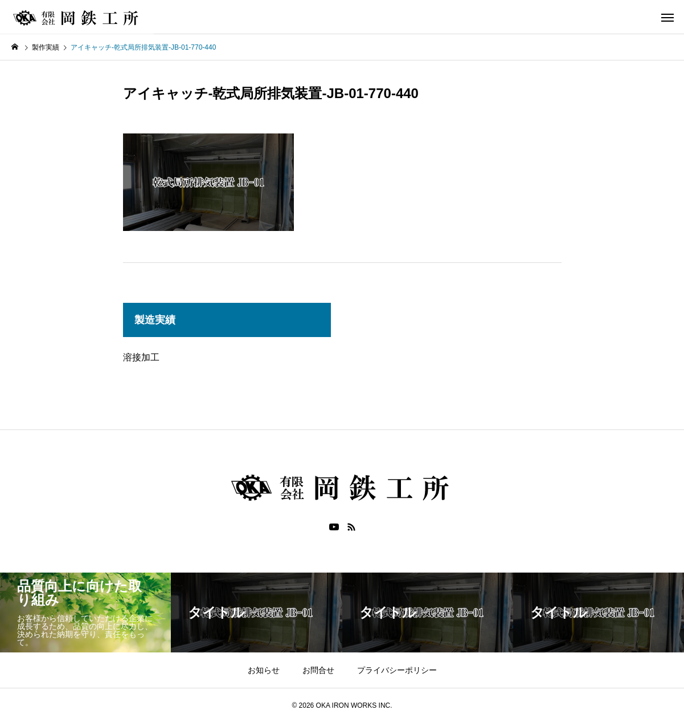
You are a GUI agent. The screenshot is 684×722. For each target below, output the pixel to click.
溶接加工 (141, 357)
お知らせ (264, 670)
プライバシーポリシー (397, 670)
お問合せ (318, 670)
